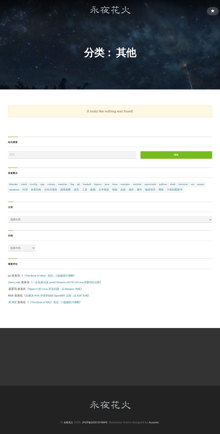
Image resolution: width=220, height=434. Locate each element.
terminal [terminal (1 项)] (14, 192)
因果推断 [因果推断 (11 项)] (104, 192)
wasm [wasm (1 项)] (35, 192)
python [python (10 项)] (186, 186)
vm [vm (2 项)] (26, 192)
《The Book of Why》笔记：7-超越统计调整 (51, 286)
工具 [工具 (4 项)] (125, 192)
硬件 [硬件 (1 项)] (186, 192)
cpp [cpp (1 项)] (47, 186)
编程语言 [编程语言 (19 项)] (198, 192)
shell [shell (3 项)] (197, 186)
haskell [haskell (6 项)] (98, 186)
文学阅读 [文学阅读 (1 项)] (147, 192)
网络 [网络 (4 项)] (12, 198)
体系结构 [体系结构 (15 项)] (72, 192)
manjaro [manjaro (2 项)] (142, 186)
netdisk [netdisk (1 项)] (156, 186)
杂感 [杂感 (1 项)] (168, 192)
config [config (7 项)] (37, 186)
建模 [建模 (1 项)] (135, 192)
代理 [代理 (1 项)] (60, 192)
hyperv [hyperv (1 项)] (111, 186)
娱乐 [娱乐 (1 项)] (116, 192)
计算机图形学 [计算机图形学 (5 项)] (26, 198)
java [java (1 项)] (121, 186)
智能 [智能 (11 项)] (159, 192)
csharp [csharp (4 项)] (57, 186)
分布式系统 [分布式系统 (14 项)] (88, 192)
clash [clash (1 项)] (26, 186)
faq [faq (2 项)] (81, 186)
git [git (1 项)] (89, 186)
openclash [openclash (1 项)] (171, 186)
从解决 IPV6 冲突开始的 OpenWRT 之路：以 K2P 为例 (60, 306)
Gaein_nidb (15, 292)
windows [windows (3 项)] (48, 192)
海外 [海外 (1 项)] (177, 192)
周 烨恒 (12, 312)
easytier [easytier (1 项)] (71, 186)
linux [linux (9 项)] (131, 186)
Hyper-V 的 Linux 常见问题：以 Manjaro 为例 (58, 299)
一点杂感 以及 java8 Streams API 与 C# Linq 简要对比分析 (72, 292)
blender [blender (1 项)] (14, 186)
